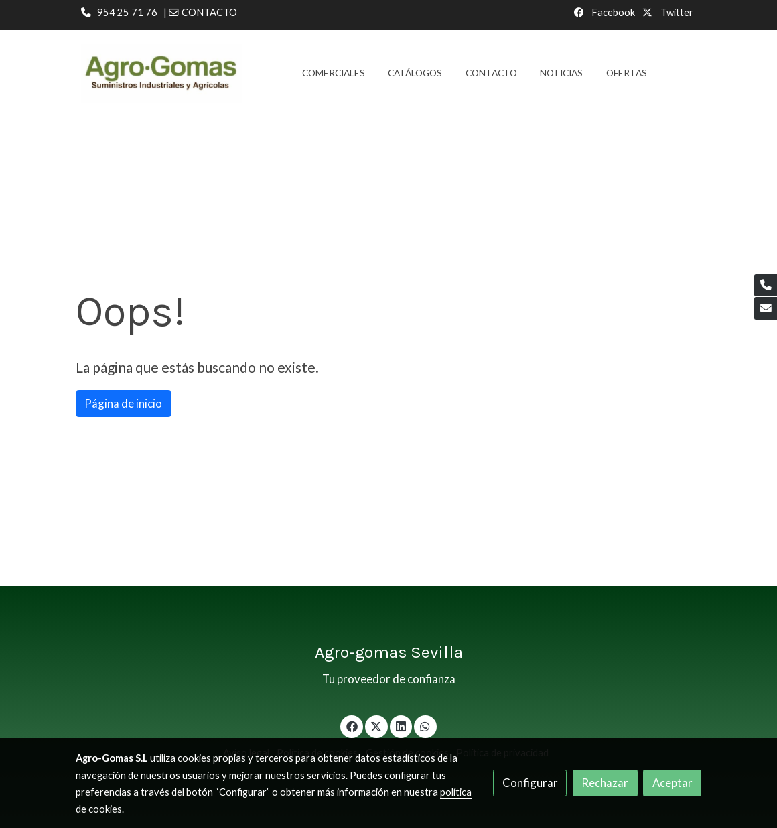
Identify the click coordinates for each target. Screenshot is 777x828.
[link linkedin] (400, 725)
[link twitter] (376, 725)
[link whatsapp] (425, 725)
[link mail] (765, 308)
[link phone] (765, 285)
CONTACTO (209, 12)
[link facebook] (351, 725)
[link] (161, 73)
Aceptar (672, 783)
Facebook (612, 12)
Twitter (675, 12)
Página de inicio (123, 403)
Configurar (530, 783)
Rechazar (604, 783)
